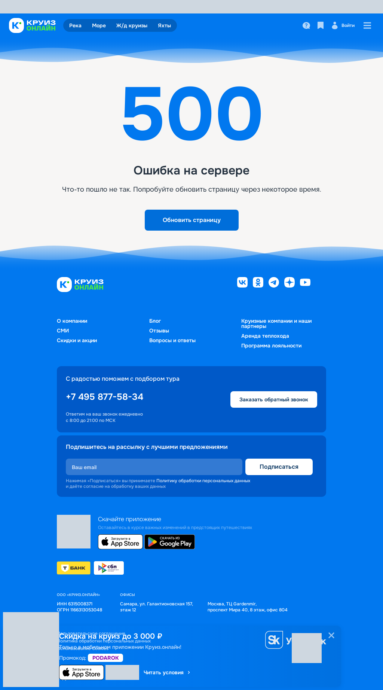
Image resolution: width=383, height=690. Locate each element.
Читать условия (167, 672)
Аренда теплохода (265, 335)
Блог (155, 320)
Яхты (164, 25)
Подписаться (279, 467)
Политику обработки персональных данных (203, 481)
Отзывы (159, 330)
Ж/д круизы (131, 25)
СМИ (63, 330)
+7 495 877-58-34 (104, 396)
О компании (72, 320)
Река (75, 25)
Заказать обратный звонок (273, 399)
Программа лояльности (271, 345)
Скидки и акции (77, 340)
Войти (343, 25)
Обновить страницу (192, 220)
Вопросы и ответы (172, 340)
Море (99, 25)
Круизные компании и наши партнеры (276, 323)
